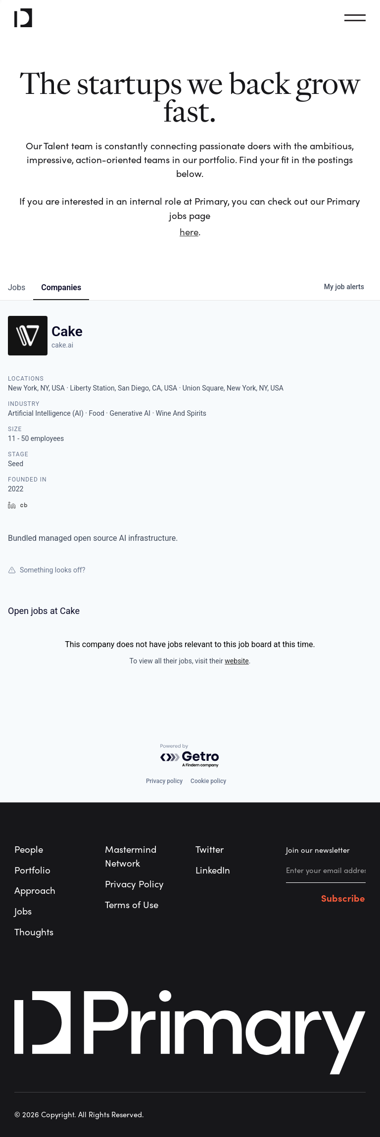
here (189, 232)
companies (61, 287)
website (236, 661)
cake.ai (62, 345)
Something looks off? (46, 570)
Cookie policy (208, 781)
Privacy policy (164, 781)
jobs (16, 287)
